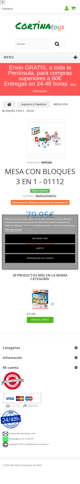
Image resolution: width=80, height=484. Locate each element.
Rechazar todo (40, 238)
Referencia (33, 162)
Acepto (40, 248)
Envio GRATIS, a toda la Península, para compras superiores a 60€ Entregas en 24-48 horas (38, 75)
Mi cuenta (11, 367)
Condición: (28, 195)
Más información (13, 229)
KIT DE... (32, 313)
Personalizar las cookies (40, 258)
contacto (7, 8)
